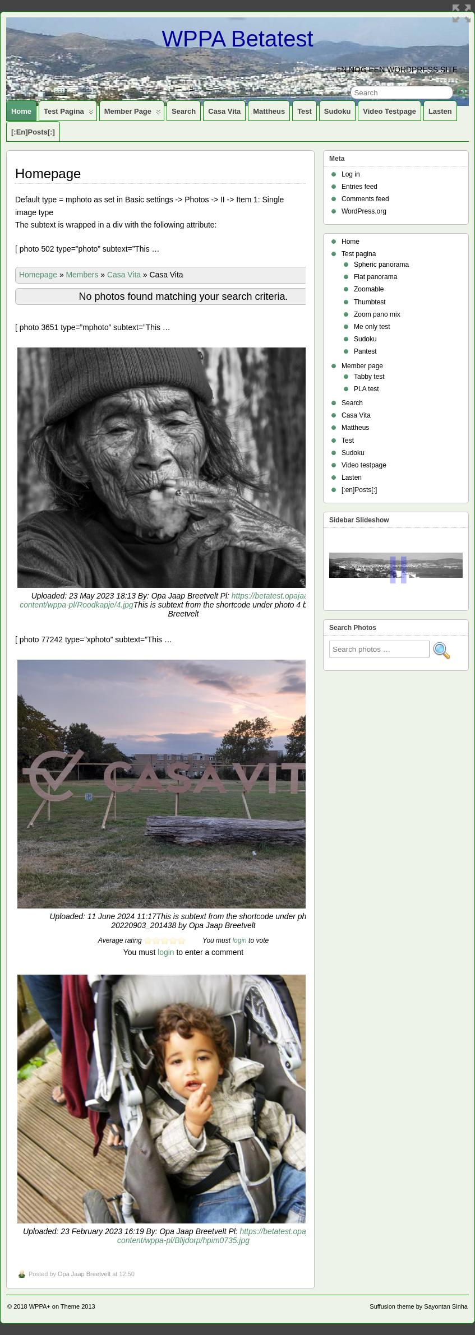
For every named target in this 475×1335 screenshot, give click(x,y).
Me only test (372, 327)
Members (82, 274)
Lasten (440, 111)
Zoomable (369, 289)
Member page (132, 113)
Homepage (38, 274)
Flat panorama (375, 277)
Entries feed (359, 187)
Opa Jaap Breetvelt (84, 1274)
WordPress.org (364, 211)
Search (184, 111)
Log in (351, 174)
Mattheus (269, 111)
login (239, 940)
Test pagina (69, 113)
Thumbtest (370, 302)
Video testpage (389, 111)
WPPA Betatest (237, 38)
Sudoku (337, 111)
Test (304, 111)
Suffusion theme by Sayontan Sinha (419, 1306)
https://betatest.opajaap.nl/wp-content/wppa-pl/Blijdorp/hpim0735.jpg (230, 1236)
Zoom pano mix (377, 314)
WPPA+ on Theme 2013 (62, 1306)
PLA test (366, 389)
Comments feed (365, 199)
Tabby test (369, 377)
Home (21, 111)
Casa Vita (224, 111)
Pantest (365, 351)
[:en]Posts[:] (33, 132)
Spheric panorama (381, 264)
